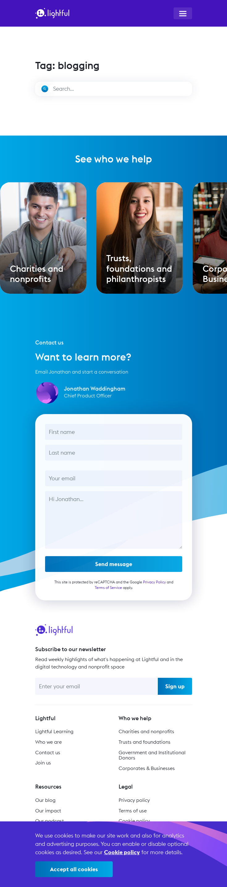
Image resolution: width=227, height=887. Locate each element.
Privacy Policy (154, 584)
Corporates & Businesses (147, 768)
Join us (43, 762)
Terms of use (133, 810)
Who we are (48, 742)
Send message (113, 566)
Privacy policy (134, 800)
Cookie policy (134, 821)
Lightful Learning (54, 731)
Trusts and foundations (144, 742)
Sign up (175, 686)
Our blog (45, 800)
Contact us (47, 752)
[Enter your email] (96, 686)
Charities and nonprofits (146, 731)
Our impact (48, 810)
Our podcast (49, 821)
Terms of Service (108, 590)
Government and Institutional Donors (152, 755)
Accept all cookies (74, 869)
